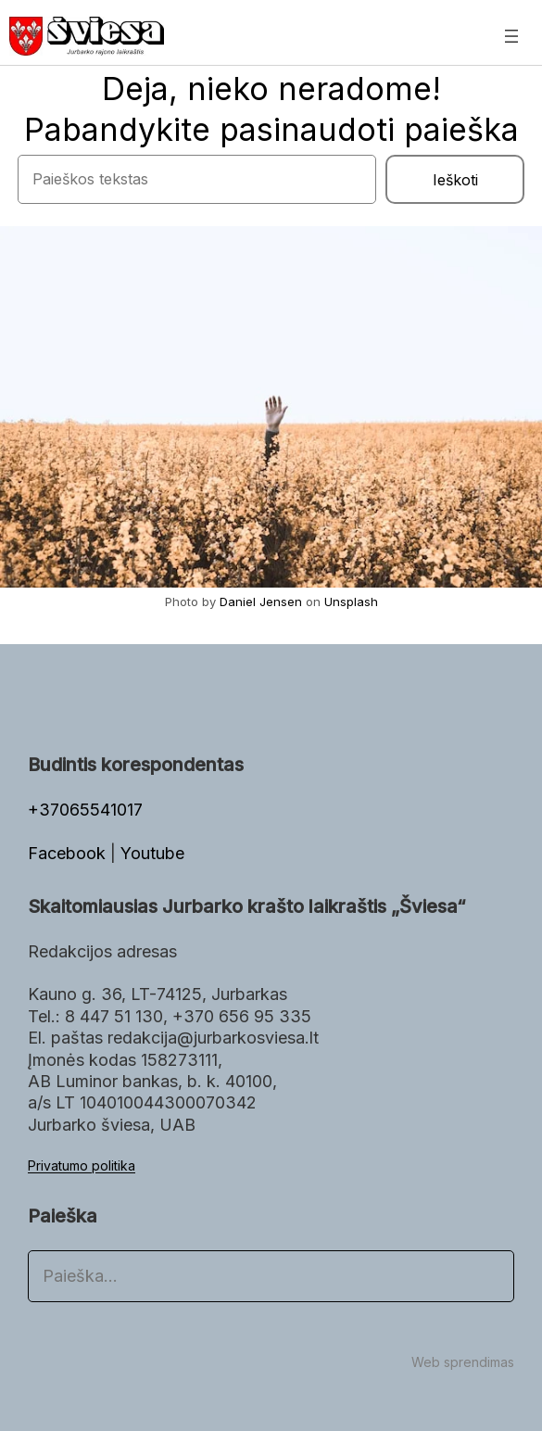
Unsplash (351, 601)
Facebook (69, 853)
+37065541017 (85, 809)
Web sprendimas (462, 1362)
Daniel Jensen (261, 601)
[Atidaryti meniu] (511, 36)
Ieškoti (455, 180)
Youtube (152, 853)
